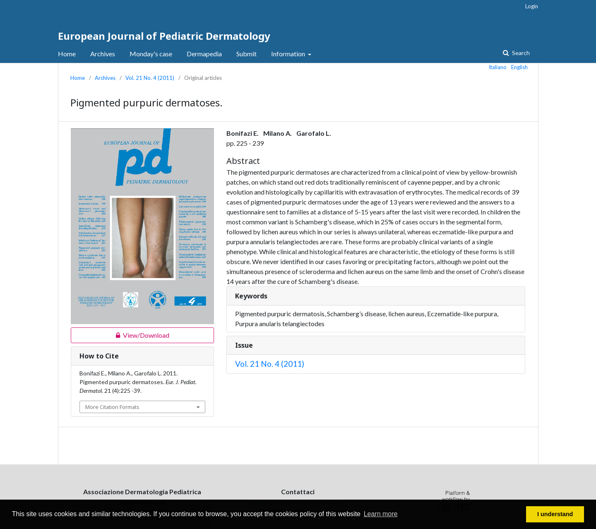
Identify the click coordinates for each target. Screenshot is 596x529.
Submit (246, 54)
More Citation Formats (112, 407)
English (519, 67)
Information (288, 54)
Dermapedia (204, 54)
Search (520, 52)
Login (531, 6)
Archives (102, 54)
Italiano (498, 67)
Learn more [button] (381, 513)
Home (67, 54)
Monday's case (151, 54)
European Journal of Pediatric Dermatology (164, 36)
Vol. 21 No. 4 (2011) (149, 78)
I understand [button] (555, 514)
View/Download (120, 335)
